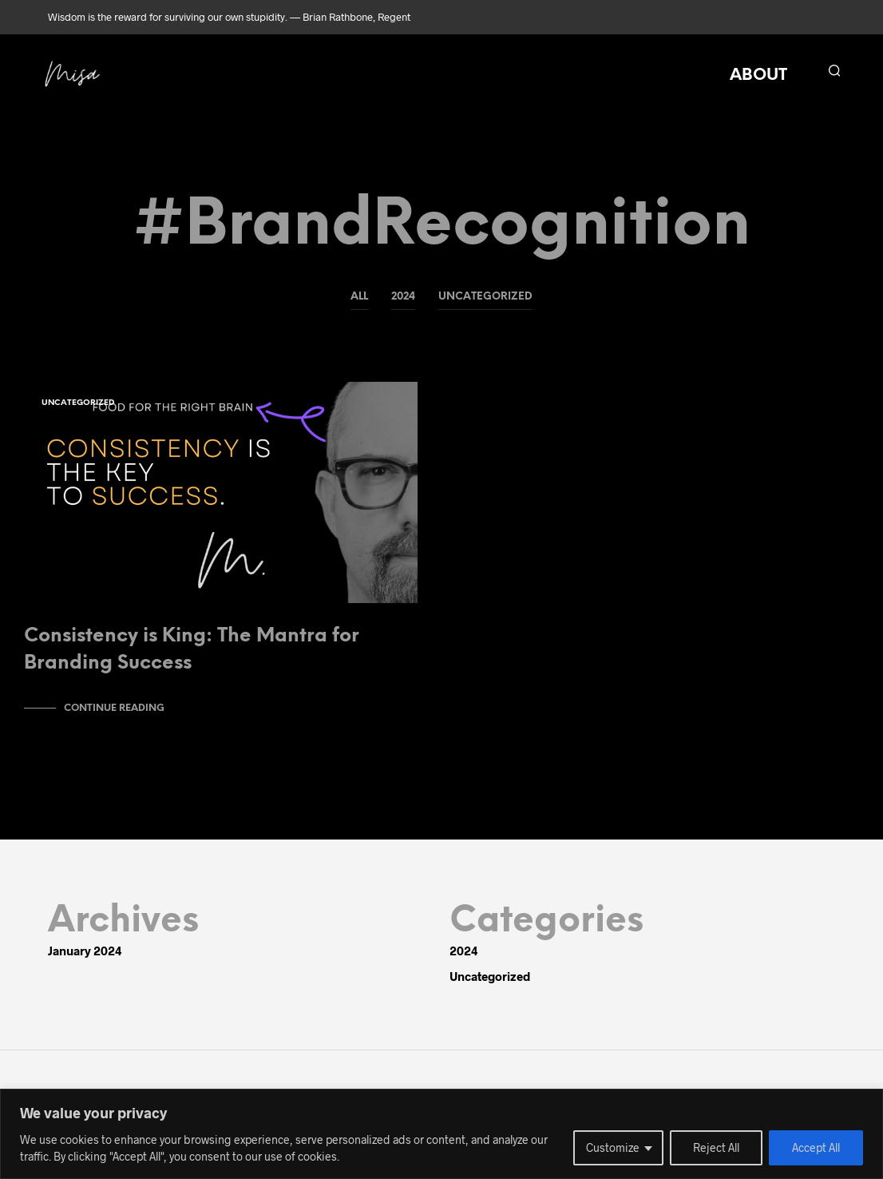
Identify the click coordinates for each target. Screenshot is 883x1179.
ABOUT (758, 75)
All (359, 297)
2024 (403, 297)
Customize (612, 1147)
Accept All (816, 1147)
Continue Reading (114, 716)
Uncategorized (485, 297)
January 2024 (85, 958)
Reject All (716, 1147)
